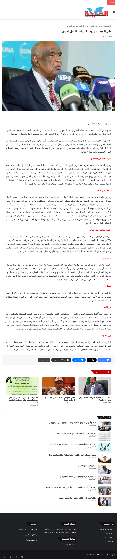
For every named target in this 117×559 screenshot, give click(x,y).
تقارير (101, 26)
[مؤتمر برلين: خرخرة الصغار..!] (104, 469)
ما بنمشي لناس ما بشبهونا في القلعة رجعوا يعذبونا (77, 476)
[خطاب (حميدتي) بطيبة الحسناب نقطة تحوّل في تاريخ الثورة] (58, 386)
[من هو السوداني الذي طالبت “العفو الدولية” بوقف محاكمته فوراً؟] (104, 458)
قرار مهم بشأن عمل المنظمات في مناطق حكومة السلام (76, 433)
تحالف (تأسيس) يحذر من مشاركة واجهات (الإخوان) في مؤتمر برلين (72, 423)
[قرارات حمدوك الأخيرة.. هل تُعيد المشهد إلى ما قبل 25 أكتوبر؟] (95, 386)
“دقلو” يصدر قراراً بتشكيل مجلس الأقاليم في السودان (77, 498)
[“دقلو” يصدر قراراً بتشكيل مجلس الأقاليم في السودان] (104, 501)
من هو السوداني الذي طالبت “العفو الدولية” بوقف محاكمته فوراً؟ (72, 455)
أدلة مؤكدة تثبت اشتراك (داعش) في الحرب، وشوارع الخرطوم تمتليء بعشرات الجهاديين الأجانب (23, 400)
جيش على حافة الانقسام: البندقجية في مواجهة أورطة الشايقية (73, 444)
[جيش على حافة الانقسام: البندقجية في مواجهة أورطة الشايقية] (104, 447)
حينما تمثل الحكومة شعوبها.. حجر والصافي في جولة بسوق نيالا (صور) (71, 487)
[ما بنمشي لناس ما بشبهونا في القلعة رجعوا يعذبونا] (104, 479)
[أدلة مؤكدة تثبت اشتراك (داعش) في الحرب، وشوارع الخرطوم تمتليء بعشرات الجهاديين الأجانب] (22, 386)
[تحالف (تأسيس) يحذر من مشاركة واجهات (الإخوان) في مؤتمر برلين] (104, 426)
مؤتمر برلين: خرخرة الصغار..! (86, 466)
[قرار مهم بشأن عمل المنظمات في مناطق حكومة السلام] (104, 436)
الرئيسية (107, 26)
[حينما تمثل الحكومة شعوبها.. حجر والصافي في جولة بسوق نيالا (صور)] (104, 490)
